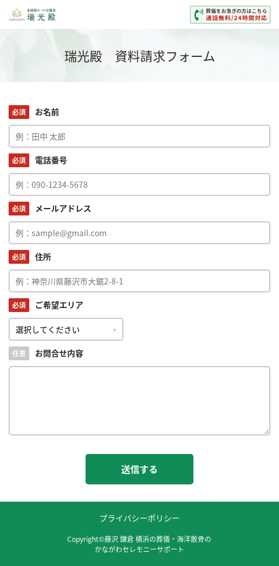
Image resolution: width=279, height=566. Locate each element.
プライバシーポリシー (139, 517)
